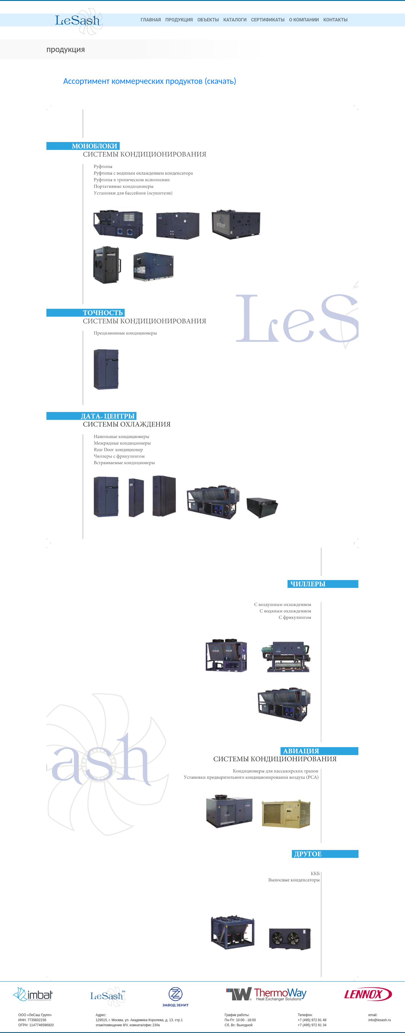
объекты (208, 20)
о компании (304, 20)
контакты (335, 20)
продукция (179, 20)
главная (151, 20)
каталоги (235, 20)
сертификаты (268, 20)
